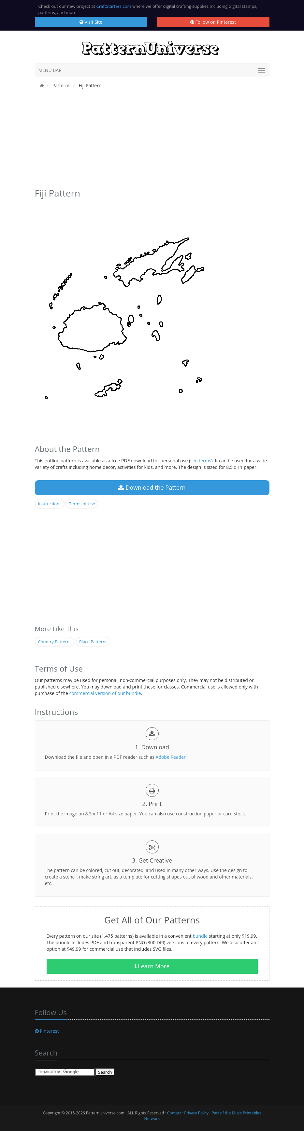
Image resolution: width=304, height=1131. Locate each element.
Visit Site (91, 22)
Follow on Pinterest (213, 22)
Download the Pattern (151, 487)
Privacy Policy (196, 1113)
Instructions (50, 504)
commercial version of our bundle (105, 693)
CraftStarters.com (113, 6)
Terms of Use (82, 504)
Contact (174, 1113)
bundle (200, 936)
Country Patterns (55, 642)
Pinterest (47, 1031)
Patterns (60, 85)
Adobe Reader (170, 757)
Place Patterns (93, 642)
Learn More (152, 966)
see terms (200, 460)
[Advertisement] (152, 140)
